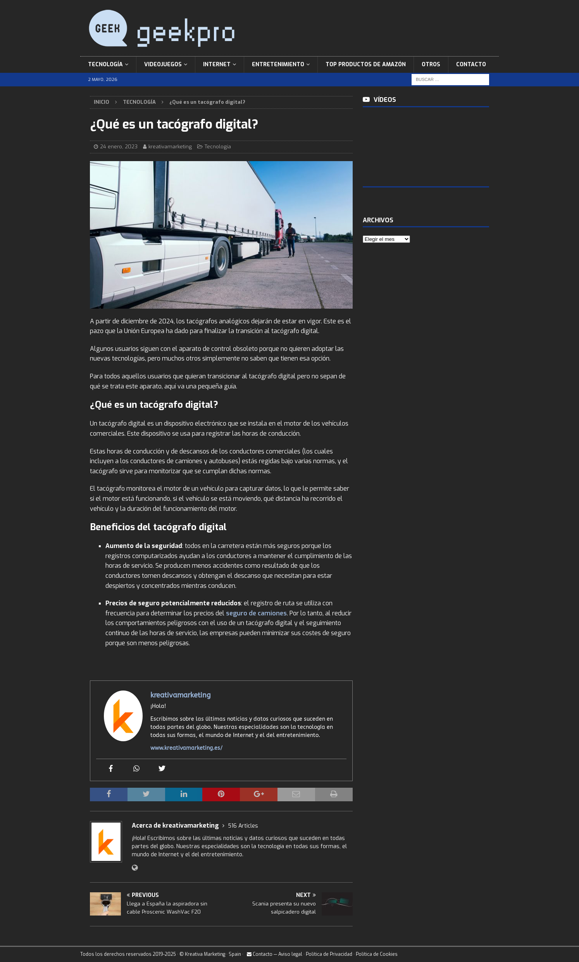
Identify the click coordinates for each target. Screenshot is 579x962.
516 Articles (243, 826)
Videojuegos (163, 64)
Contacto (471, 64)
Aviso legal (290, 954)
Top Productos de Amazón (366, 64)
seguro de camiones (256, 613)
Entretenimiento (278, 64)
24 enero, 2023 (119, 146)
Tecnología (105, 64)
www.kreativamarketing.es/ (186, 748)
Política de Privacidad (329, 954)
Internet (217, 64)
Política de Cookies (377, 954)
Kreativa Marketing (205, 954)
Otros (431, 64)
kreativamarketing (170, 146)
